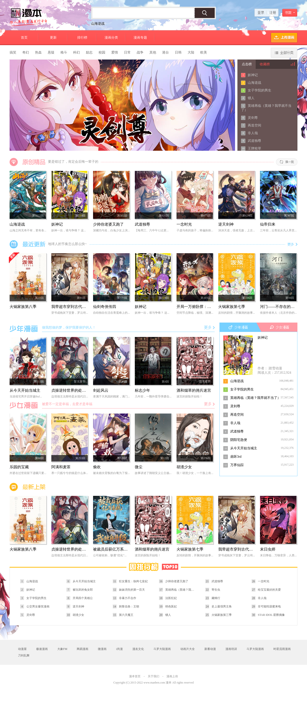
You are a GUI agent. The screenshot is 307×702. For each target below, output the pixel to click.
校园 (102, 52)
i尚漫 (119, 649)
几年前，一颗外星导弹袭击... (153, 396)
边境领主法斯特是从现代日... (69, 396)
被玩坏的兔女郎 (83, 589)
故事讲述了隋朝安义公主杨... (153, 473)
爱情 (114, 52)
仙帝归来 (267, 224)
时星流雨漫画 (282, 649)
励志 (89, 52)
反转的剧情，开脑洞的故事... (236, 312)
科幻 (76, 52)
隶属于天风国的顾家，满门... (111, 396)
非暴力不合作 (127, 598)
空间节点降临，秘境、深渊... (195, 312)
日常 (127, 52)
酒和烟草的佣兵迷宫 (194, 390)
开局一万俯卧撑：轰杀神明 (200, 307)
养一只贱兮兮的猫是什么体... (69, 473)
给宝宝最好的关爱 (269, 589)
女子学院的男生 (259, 90)
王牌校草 (254, 148)
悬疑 (51, 52)
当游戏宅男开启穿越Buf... (26, 396)
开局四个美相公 (83, 598)
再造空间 (254, 125)
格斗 (63, 52)
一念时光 (184, 224)
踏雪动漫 (275, 368)
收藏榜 (265, 64)
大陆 (191, 52)
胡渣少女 (184, 467)
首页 (24, 37)
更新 (53, 37)
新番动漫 (210, 649)
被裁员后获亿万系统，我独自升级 (122, 549)
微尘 (138, 467)
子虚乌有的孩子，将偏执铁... (195, 230)
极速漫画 (42, 649)
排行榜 (82, 37)
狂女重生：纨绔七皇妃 (133, 581)
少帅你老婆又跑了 (108, 224)
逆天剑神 (226, 224)
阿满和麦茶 (61, 467)
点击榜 (247, 64)
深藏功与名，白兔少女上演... (111, 230)
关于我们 (153, 676)
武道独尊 (254, 141)
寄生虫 (216, 589)
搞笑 (13, 52)
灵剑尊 (253, 118)
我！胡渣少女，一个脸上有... (195, 473)
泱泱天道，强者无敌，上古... (236, 230)
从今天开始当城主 (243, 448)
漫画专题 (140, 37)
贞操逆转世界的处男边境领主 (76, 390)
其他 (152, 52)
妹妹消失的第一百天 (132, 589)
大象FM (62, 649)
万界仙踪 (237, 465)
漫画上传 (172, 676)
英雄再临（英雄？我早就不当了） (255, 398)
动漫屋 (22, 649)
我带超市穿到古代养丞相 (72, 307)
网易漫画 (82, 649)
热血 (38, 52)
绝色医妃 (171, 606)
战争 (140, 52)
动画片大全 (187, 649)
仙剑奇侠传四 (104, 307)
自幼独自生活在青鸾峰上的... (111, 312)
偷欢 (97, 467)
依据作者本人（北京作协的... (278, 312)
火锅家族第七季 (231, 307)
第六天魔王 (126, 615)
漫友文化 (138, 649)
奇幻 (25, 52)
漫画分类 (111, 37)
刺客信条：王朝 (129, 606)
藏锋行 (216, 598)
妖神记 (253, 75)
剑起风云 (100, 390)
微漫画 (102, 649)
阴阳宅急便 (238, 440)
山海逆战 (98, 23)
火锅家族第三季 (222, 615)
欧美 (203, 52)
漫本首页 (135, 676)
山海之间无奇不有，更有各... (28, 230)
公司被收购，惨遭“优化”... (110, 555)
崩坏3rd (236, 456)
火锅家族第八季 (23, 307)
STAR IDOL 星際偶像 (271, 615)
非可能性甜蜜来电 (269, 606)
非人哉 (253, 133)
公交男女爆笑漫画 (37, 606)
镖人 (251, 98)
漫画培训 (231, 649)
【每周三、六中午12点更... (152, 230)
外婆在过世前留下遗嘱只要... (28, 473)
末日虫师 (267, 549)
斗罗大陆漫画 (162, 649)
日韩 (178, 52)
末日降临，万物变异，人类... (278, 555)
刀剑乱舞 (24, 655)
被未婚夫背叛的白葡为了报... (111, 473)
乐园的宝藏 (19, 467)
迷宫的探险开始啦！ (189, 396)
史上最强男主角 (222, 606)
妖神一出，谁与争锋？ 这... (68, 230)
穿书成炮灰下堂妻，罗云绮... (69, 312)
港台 (165, 52)
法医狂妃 (171, 598)
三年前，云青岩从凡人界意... (278, 230)
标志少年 (142, 390)
